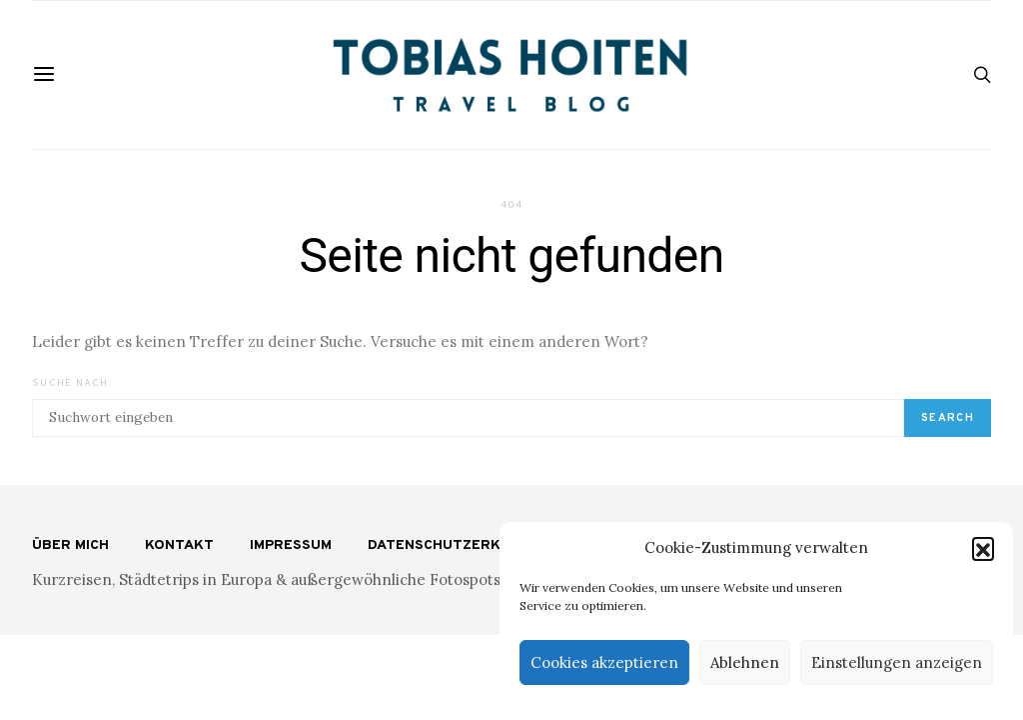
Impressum (291, 545)
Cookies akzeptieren (604, 662)
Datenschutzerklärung (463, 545)
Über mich (70, 545)
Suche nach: (72, 383)
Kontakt (179, 545)
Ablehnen (744, 662)
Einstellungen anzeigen (896, 662)
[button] (983, 548)
